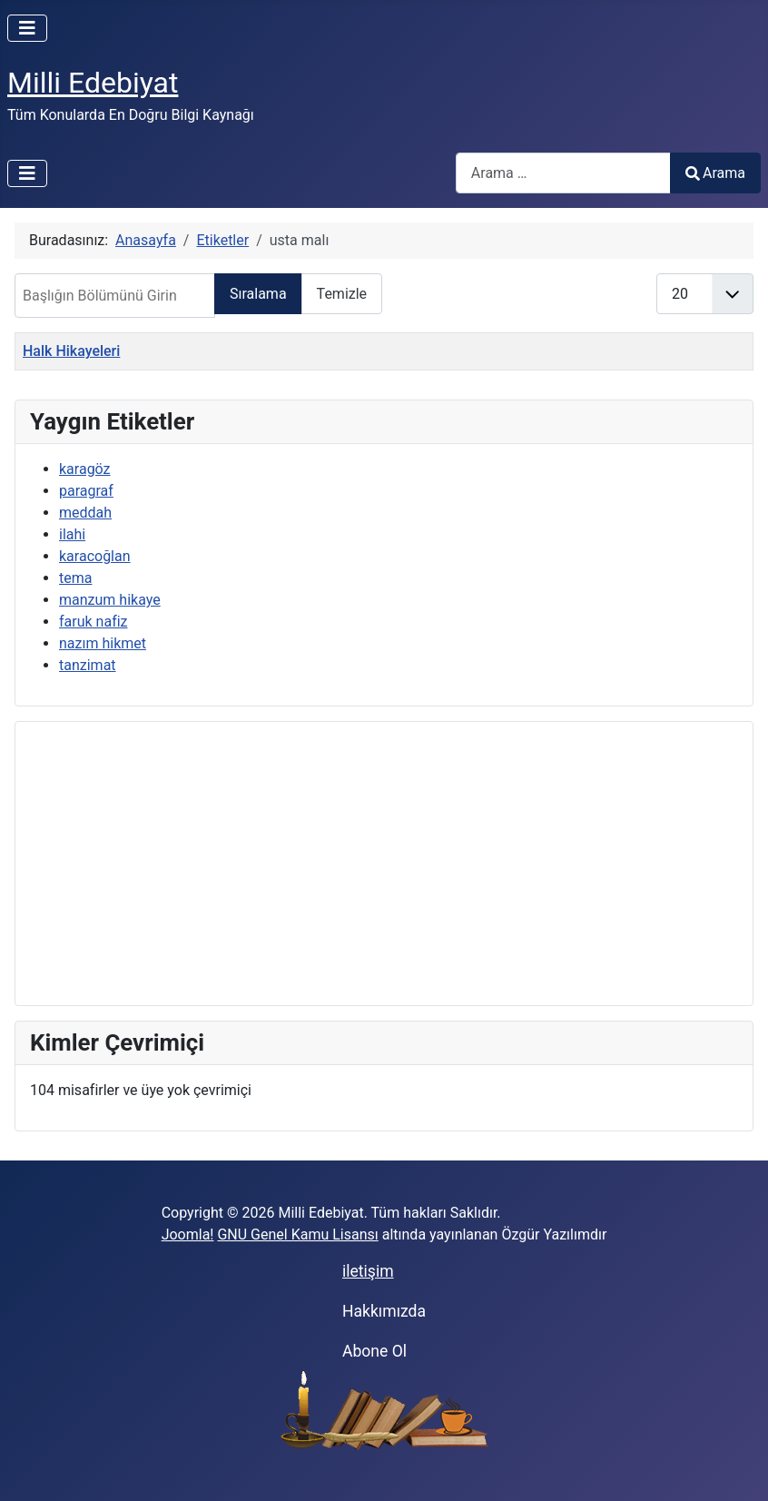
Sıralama (258, 293)
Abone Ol (374, 1351)
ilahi (72, 534)
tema (75, 578)
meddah (85, 512)
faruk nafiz (93, 621)
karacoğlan (95, 556)
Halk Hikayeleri (71, 351)
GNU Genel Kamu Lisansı (297, 1234)
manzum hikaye (110, 599)
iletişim (368, 1271)
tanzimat (87, 665)
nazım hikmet (102, 643)
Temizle (342, 293)
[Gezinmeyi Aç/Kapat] (27, 28)
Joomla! (188, 1234)
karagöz (85, 469)
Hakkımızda (384, 1311)
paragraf (86, 490)
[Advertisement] (384, 863)
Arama (715, 173)
